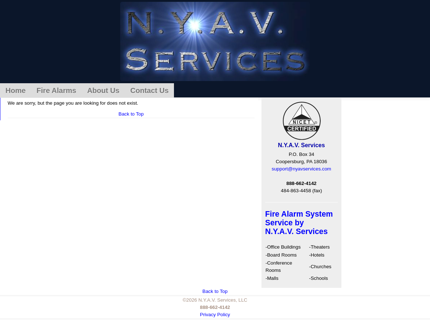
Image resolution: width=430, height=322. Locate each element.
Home (15, 90)
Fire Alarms (56, 90)
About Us (103, 90)
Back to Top (130, 114)
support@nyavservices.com (301, 169)
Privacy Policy (215, 314)
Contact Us (149, 90)
